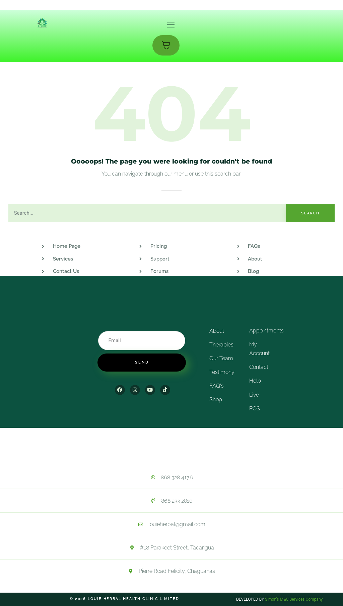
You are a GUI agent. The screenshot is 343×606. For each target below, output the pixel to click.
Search (310, 213)
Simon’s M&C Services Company (294, 599)
